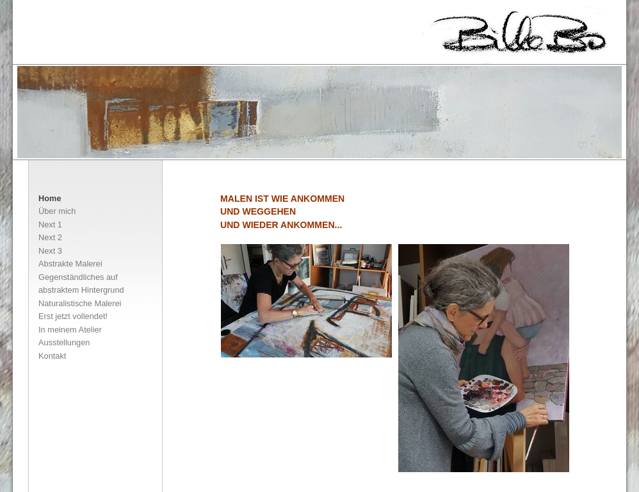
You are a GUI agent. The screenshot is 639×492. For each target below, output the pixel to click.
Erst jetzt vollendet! (73, 316)
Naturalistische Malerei (79, 303)
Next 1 (50, 224)
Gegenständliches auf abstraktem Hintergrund (81, 283)
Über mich (57, 211)
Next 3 (50, 251)
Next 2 (50, 237)
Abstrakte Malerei (70, 263)
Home (49, 198)
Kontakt (52, 356)
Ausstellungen (64, 342)
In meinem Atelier (70, 329)
